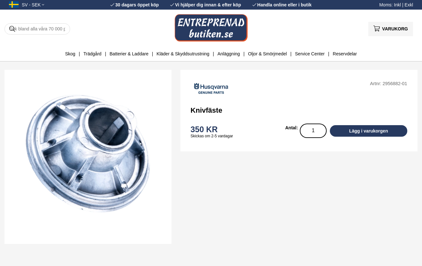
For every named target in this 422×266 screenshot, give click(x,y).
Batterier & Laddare (129, 53)
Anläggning (229, 53)
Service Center (310, 53)
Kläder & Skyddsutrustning (182, 53)
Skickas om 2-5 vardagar (212, 136)
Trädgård (92, 53)
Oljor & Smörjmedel (267, 53)
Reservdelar (345, 53)
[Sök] (37, 29)
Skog (70, 53)
